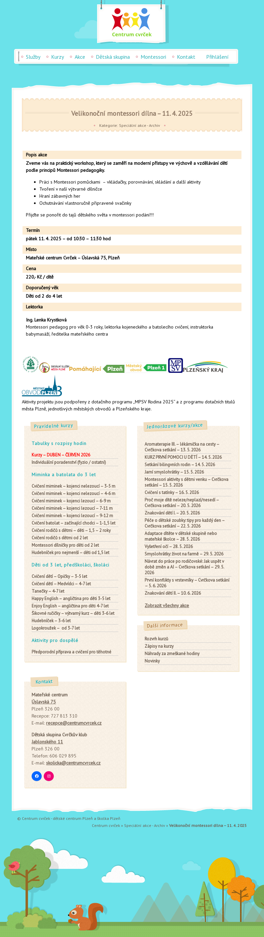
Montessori (153, 56)
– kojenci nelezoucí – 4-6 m (73, 493)
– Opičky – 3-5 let (59, 576)
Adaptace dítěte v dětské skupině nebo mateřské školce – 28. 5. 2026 (181, 536)
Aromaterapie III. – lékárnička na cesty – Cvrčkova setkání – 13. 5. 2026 (182, 447)
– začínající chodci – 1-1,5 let (73, 523)
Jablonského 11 (47, 742)
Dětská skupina (113, 56)
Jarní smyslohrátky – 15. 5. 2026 (174, 472)
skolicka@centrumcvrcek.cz (73, 763)
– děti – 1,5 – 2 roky (71, 530)
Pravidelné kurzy (54, 426)
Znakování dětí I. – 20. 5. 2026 (172, 513)
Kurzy (57, 56)
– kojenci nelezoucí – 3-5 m (73, 486)
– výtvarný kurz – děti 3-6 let (73, 613)
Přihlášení (217, 56)
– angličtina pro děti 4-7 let (70, 606)
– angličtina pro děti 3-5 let (71, 598)
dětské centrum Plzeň (73, 818)
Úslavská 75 (44, 702)
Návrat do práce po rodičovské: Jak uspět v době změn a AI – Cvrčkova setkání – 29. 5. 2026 (184, 567)
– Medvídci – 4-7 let (61, 584)
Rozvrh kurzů (156, 639)
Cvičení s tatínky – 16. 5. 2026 (172, 492)
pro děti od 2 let (65, 545)
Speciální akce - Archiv (139, 125)
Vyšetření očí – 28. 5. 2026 (169, 546)
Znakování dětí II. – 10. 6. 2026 (173, 593)
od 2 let (60, 538)
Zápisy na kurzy (159, 646)
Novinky (152, 661)
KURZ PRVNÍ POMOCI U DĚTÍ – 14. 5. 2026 (183, 457)
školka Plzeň (108, 818)
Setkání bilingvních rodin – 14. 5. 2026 (180, 464)
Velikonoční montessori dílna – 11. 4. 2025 (132, 113)
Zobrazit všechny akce (167, 605)
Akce (80, 56)
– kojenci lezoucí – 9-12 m (72, 516)
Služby (33, 56)
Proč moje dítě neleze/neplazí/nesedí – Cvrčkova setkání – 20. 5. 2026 (182, 502)
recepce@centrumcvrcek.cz (74, 723)
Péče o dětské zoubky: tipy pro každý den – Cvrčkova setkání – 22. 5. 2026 (185, 523)
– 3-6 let (51, 621)
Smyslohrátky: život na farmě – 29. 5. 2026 (184, 554)
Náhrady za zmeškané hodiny (172, 653)
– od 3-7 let (56, 628)
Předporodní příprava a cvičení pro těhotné (71, 652)
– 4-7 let (48, 591)
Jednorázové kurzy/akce (175, 426)
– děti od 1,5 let (70, 552)
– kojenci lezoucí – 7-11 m (72, 508)
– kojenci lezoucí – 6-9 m (71, 501)
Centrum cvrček (106, 825)
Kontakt (186, 56)
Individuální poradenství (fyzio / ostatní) (69, 462)
